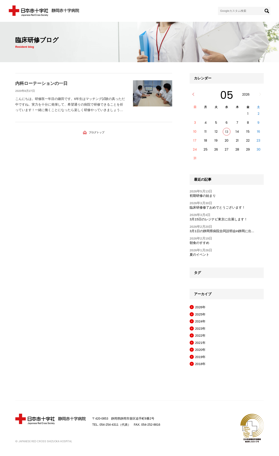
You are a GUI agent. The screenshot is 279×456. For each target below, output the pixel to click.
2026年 (200, 307)
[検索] (266, 11)
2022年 (200, 335)
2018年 (200, 364)
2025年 (200, 314)
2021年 (200, 343)
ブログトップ (96, 132)
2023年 (200, 328)
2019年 (200, 357)
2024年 (200, 321)
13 (226, 131)
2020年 (200, 349)
